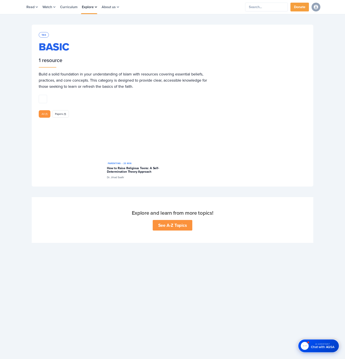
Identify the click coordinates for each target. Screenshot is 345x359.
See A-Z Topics (172, 225)
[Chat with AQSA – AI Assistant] (318, 346)
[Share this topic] (43, 99)
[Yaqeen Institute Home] (183, 7)
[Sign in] (316, 7)
